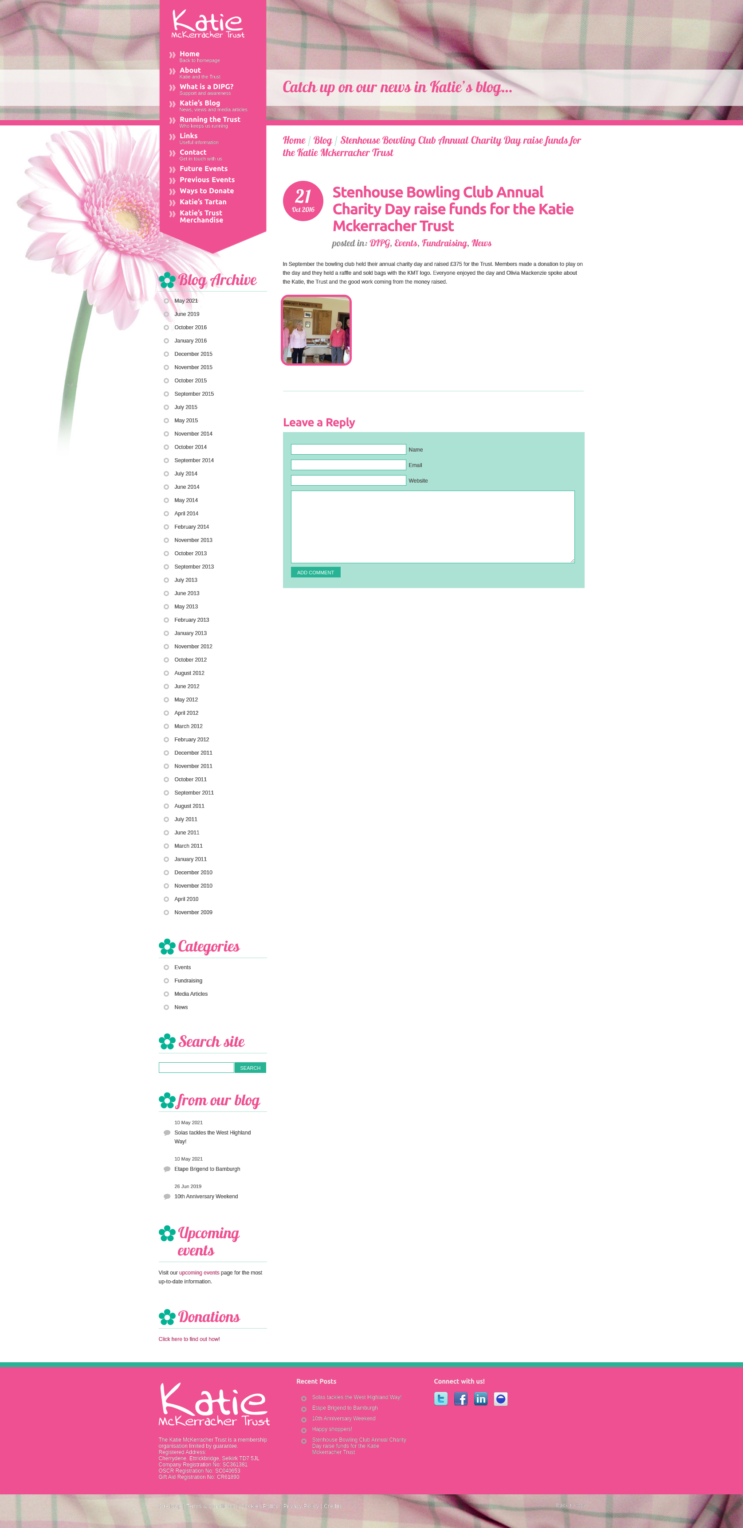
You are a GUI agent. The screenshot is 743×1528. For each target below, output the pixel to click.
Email (415, 465)
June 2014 (187, 487)
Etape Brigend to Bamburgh (207, 1169)
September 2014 (194, 460)
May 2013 (186, 607)
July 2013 (186, 580)
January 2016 (191, 341)
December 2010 (193, 872)
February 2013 (192, 620)
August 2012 (189, 673)
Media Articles (191, 994)
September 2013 (194, 567)
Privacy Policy (301, 1506)
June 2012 (187, 686)
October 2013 (191, 553)
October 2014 (191, 447)
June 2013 (187, 593)
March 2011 (189, 846)
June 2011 (187, 833)
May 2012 (186, 700)
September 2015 (194, 394)
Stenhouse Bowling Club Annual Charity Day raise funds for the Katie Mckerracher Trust (359, 1446)
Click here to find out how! (189, 1339)
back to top (570, 1505)
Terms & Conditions (211, 1506)
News (181, 1007)
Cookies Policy (260, 1506)
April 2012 (187, 713)
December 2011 (193, 753)
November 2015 (193, 367)
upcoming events (199, 1273)
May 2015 (186, 420)
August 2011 (189, 806)
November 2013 (193, 540)
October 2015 (191, 381)
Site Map (170, 1506)
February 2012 (192, 740)
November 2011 (193, 766)
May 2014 (186, 500)
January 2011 (191, 859)
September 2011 (194, 793)
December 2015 (193, 354)
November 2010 (193, 886)
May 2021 (186, 301)
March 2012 (189, 726)
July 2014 (186, 474)
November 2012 (193, 646)
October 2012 (191, 660)
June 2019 (187, 314)
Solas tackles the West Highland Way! (213, 1137)
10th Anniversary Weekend (206, 1196)
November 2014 (193, 434)
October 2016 (191, 327)
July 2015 (186, 407)
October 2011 (191, 779)
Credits (333, 1506)
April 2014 (187, 514)
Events (183, 967)
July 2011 (186, 819)
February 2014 (192, 527)
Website (418, 481)
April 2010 (187, 899)
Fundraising (189, 981)
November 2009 (193, 912)
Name (416, 450)
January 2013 (191, 633)
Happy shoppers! (332, 1429)
